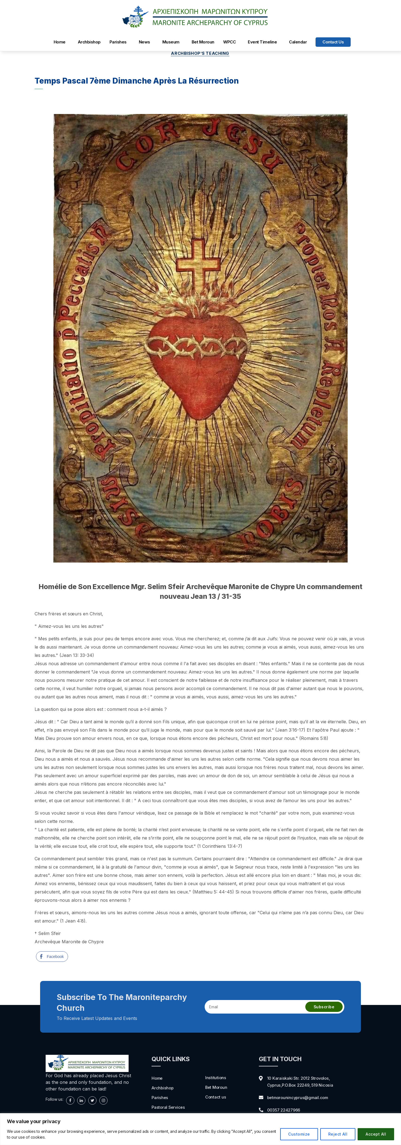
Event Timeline (262, 42)
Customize (299, 1134)
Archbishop (89, 42)
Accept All (376, 1134)
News (144, 42)
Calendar (298, 42)
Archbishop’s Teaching (200, 53)
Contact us (333, 42)
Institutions (215, 1078)
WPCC (229, 42)
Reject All (338, 1134)
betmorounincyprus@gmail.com (299, 1097)
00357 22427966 (285, 1109)
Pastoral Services (169, 1107)
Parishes (118, 42)
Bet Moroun (203, 42)
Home (60, 42)
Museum (170, 42)
